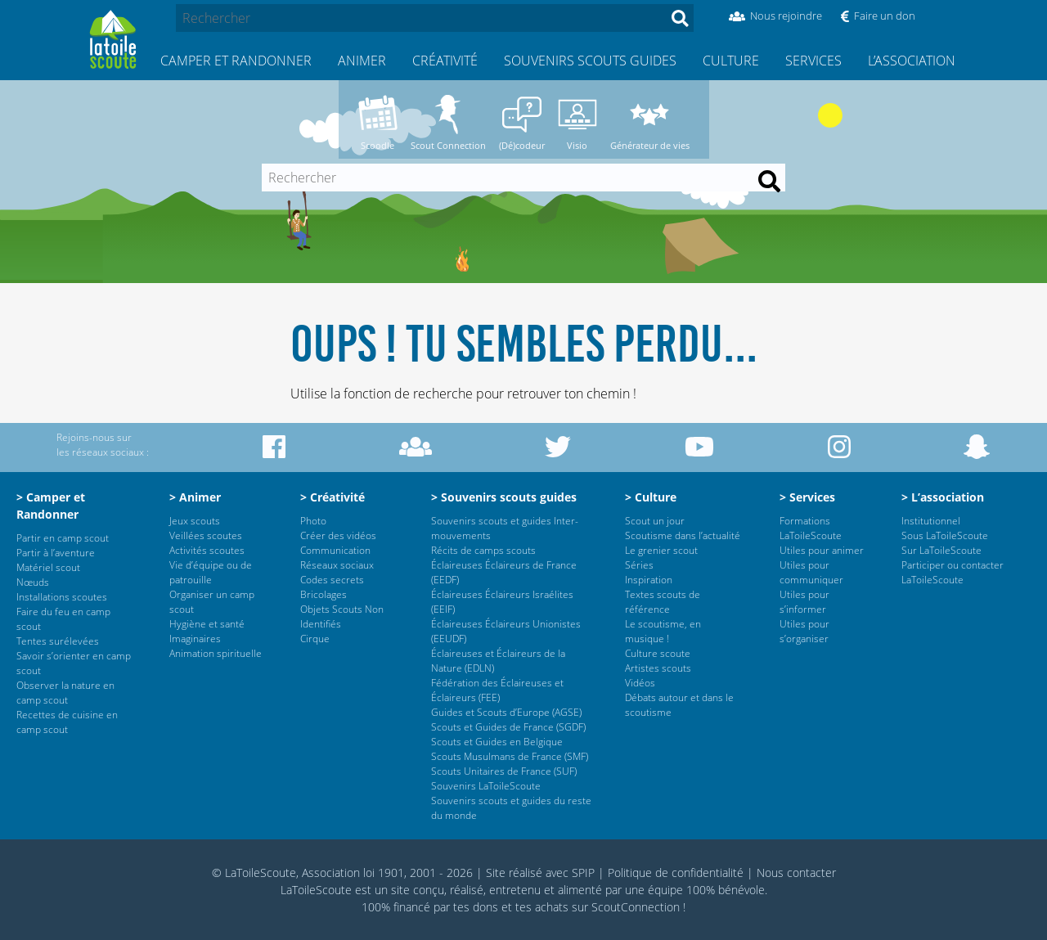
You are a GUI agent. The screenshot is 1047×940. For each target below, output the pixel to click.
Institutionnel (930, 521)
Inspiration (648, 580)
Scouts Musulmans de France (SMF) (509, 756)
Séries (639, 565)
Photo (313, 521)
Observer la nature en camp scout (65, 692)
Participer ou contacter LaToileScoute (952, 572)
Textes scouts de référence (662, 601)
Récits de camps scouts (483, 550)
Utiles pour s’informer (804, 601)
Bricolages (323, 594)
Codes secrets (332, 580)
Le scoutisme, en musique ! (663, 631)
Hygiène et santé (207, 624)
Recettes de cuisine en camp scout (67, 722)
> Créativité (332, 497)
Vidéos (640, 683)
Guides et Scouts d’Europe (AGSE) (506, 712)
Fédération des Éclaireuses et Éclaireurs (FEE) (497, 690)
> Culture (650, 497)
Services (813, 61)
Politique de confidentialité (676, 872)
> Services (807, 497)
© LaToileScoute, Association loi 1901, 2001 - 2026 (342, 872)
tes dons (475, 907)
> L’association (942, 497)
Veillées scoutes (205, 535)
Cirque (315, 638)
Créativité (445, 61)
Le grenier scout (661, 550)
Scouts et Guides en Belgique (497, 742)
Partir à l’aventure (55, 553)
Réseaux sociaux (337, 565)
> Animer (195, 497)
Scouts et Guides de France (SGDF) (508, 727)
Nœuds (32, 582)
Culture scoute (657, 653)
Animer (362, 61)
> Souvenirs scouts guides (504, 497)
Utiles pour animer (822, 550)
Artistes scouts (658, 668)
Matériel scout (48, 567)
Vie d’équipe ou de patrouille (210, 572)
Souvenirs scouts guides (590, 61)
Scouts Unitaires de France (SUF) (504, 771)
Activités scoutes (207, 550)
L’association (911, 61)
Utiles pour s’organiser (804, 631)
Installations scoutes (61, 597)
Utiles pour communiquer (811, 572)
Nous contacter (796, 872)
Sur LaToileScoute (941, 550)
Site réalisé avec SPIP (540, 872)
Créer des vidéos (338, 535)
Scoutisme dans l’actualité (682, 535)
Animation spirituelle (215, 653)
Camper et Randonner (236, 61)
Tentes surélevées (57, 641)
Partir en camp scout (62, 538)
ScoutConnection (635, 907)
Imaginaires (195, 638)
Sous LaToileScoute (944, 535)
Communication (335, 550)
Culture (731, 61)
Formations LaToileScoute (811, 528)
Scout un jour (655, 521)
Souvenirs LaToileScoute (486, 786)
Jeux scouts (194, 521)
